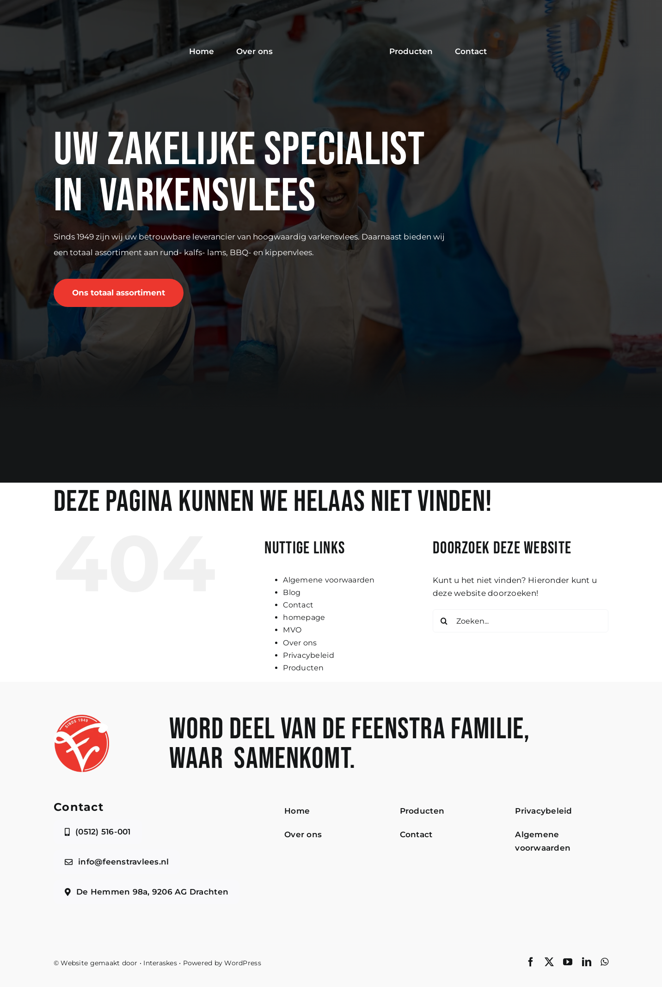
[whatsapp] (604, 962)
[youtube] (567, 962)
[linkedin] (586, 962)
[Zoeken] (444, 620)
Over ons (300, 642)
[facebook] (530, 962)
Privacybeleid (308, 655)
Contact (298, 605)
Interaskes (160, 963)
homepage (304, 617)
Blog (291, 592)
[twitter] (549, 962)
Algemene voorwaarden (328, 580)
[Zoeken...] (520, 620)
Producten (303, 667)
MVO (292, 629)
